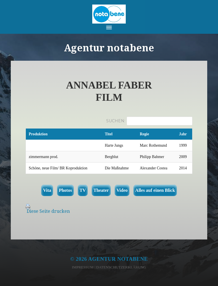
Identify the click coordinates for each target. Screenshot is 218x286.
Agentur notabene (118, 259)
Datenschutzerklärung (121, 267)
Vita (47, 190)
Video (121, 190)
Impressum (82, 267)
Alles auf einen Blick (155, 190)
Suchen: (115, 121)
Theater (101, 190)
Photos (65, 190)
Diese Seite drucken (48, 211)
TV (82, 190)
